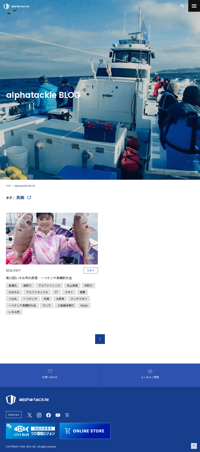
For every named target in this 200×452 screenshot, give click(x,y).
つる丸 (13, 299)
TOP (8, 186)
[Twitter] (29, 414)
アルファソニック (49, 285)
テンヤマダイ (79, 299)
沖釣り (88, 285)
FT (56, 292)
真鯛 (82, 292)
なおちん (14, 292)
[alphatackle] (100, 400)
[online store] (85, 430)
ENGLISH (13, 414)
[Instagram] (39, 414)
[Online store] (67, 414)
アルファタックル (37, 292)
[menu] (194, 6)
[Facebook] (48, 414)
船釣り (27, 285)
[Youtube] (57, 414)
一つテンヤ (30, 299)
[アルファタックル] (16, 5)
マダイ (91, 270)
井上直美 (72, 285)
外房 (46, 299)
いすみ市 (14, 312)
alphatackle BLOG (24, 186)
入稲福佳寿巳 (65, 305)
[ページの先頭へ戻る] (194, 446)
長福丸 (13, 285)
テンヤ (47, 305)
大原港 (60, 299)
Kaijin (84, 305)
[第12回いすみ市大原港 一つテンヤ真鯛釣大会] (52, 264)
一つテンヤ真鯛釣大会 (22, 305)
